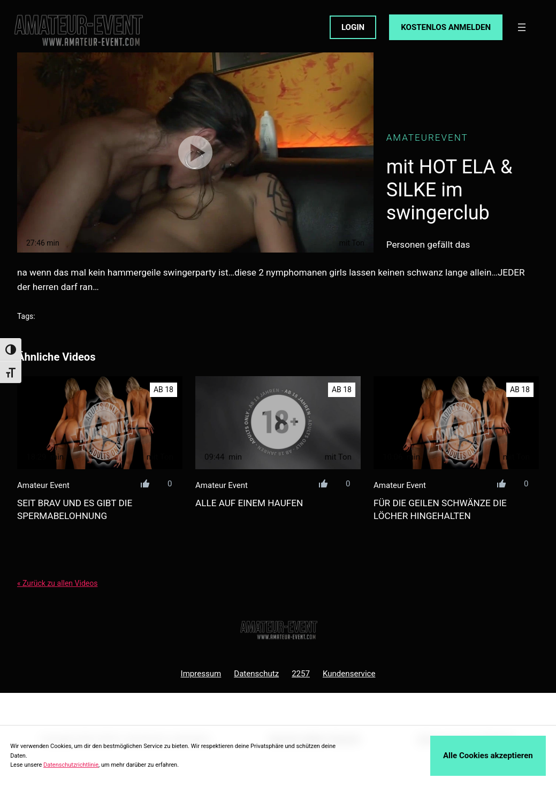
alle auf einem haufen (249, 503)
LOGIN (352, 27)
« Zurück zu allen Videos (57, 583)
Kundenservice (349, 673)
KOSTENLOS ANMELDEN (446, 27)
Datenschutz (256, 673)
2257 (301, 673)
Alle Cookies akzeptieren (488, 755)
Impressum (201, 673)
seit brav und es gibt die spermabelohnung (74, 509)
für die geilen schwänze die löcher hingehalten (440, 509)
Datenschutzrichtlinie (70, 764)
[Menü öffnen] (521, 27)
